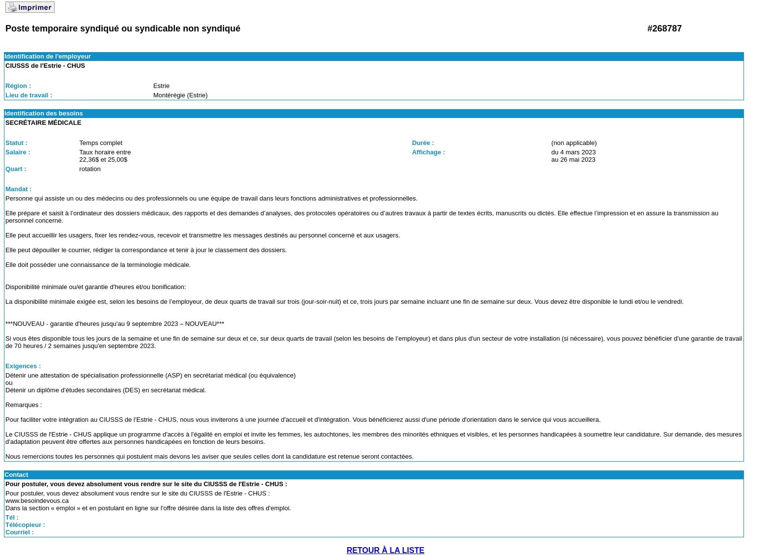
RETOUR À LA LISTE (385, 550)
